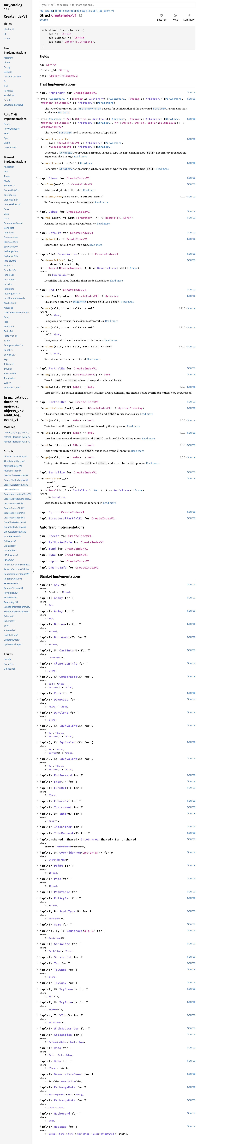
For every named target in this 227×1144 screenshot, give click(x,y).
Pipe (57, 879)
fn (116, 122)
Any (56, 585)
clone (49, 184)
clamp (49, 346)
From (57, 781)
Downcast (61, 699)
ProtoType (67, 911)
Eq (50, 512)
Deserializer (107, 268)
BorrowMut (62, 637)
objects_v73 (83, 10)
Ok (95, 490)
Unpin (53, 561)
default (51, 239)
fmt (47, 217)
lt (47, 420)
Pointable (62, 892)
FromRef (60, 788)
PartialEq (57, 368)
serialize (52, 478)
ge (47, 457)
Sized (57, 315)
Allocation (63, 1035)
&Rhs (76, 386)
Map (68, 119)
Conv (57, 693)
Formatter (83, 217)
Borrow (59, 624)
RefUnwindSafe (60, 542)
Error (127, 217)
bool (107, 374)
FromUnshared (63, 846)
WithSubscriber (66, 1028)
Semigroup (74, 931)
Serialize (57, 472)
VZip (62, 1015)
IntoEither (63, 827)
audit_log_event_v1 (102, 10)
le (47, 432)
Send (52, 548)
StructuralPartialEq (66, 518)
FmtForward (63, 775)
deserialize (54, 260)
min (47, 327)
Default (55, 233)
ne (47, 386)
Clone (53, 178)
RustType (54, 918)
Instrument (63, 807)
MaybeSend (62, 1113)
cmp (47, 296)
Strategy (55, 119)
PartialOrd (57, 402)
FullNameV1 (84, 41)
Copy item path (80, 15)
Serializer (81, 490)
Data (57, 1048)
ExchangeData (64, 1087)
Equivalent (68, 726)
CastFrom (54, 657)
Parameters (57, 98)
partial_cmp (54, 408)
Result (110, 217)
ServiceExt (63, 957)
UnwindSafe (57, 567)
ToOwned (60, 970)
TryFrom (65, 989)
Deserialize (67, 254)
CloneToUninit (65, 663)
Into (62, 814)
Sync (52, 555)
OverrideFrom (70, 852)
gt (47, 445)
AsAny (58, 598)
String (66, 33)
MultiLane (54, 1022)
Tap (56, 963)
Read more (80, 156)
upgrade (70, 10)
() (118, 217)
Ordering (111, 296)
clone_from (53, 196)
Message (60, 1126)
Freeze (54, 536)
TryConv (60, 983)
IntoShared (90, 839)
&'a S (88, 931)
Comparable (68, 676)
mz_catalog (46, 10)
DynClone (61, 712)
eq (47, 374)
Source (44, 19)
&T (97, 852)
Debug (53, 211)
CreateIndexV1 (85, 93)
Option (69, 41)
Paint (58, 866)
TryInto (65, 1002)
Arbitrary (57, 93)
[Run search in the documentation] (117, 5)
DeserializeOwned (68, 1074)
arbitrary (52, 163)
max (47, 308)
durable (59, 10)
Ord (51, 290)
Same (57, 924)
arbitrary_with (56, 139)
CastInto (66, 650)
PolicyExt (62, 898)
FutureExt (62, 801)
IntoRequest (64, 833)
